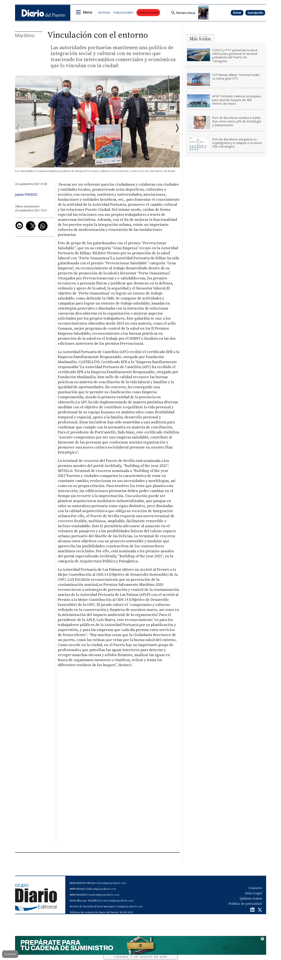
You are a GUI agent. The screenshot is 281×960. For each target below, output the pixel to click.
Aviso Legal (253, 893)
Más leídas (200, 38)
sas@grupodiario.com (129, 906)
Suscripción (255, 13)
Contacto (255, 888)
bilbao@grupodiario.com (101, 889)
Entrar (237, 13)
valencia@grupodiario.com (117, 900)
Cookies (10, 954)
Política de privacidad (245, 904)
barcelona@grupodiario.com (109, 883)
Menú (87, 12)
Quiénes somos (251, 898)
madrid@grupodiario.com (104, 894)
